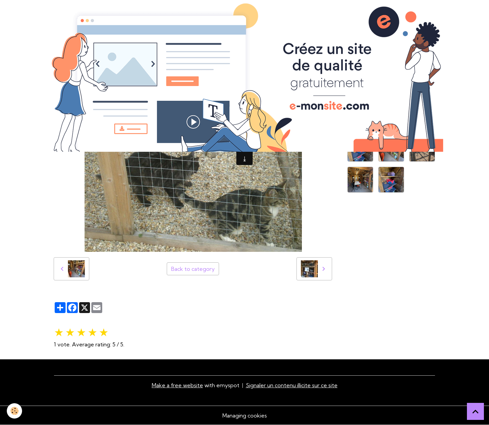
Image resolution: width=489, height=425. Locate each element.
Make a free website (177, 385)
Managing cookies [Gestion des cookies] (244, 415)
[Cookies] (14, 411)
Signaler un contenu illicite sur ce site (292, 385)
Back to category (193, 268)
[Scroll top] (475, 411)
